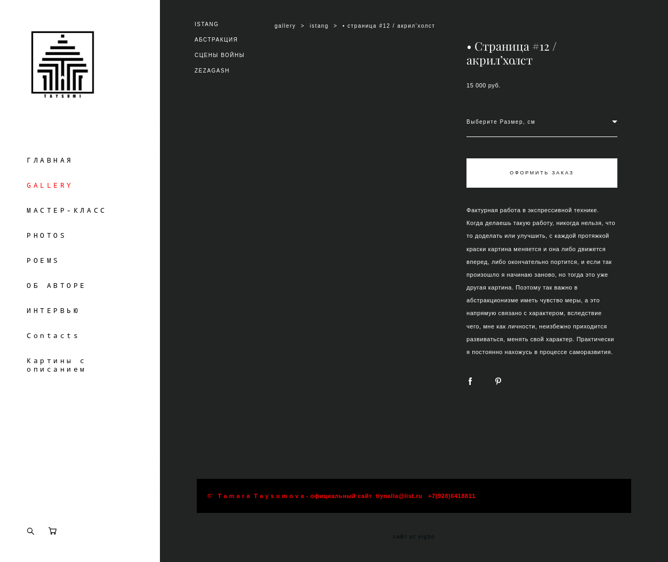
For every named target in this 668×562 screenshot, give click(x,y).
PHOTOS (47, 255)
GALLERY (50, 204)
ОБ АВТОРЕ (57, 305)
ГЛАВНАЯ (50, 179)
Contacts (53, 355)
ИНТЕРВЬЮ (53, 330)
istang (319, 26)
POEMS (43, 280)
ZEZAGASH (212, 71)
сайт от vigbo (413, 537)
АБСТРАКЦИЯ (216, 40)
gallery (285, 26)
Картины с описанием (57, 384)
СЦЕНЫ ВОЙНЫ (220, 55)
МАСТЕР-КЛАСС (67, 230)
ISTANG (207, 24)
